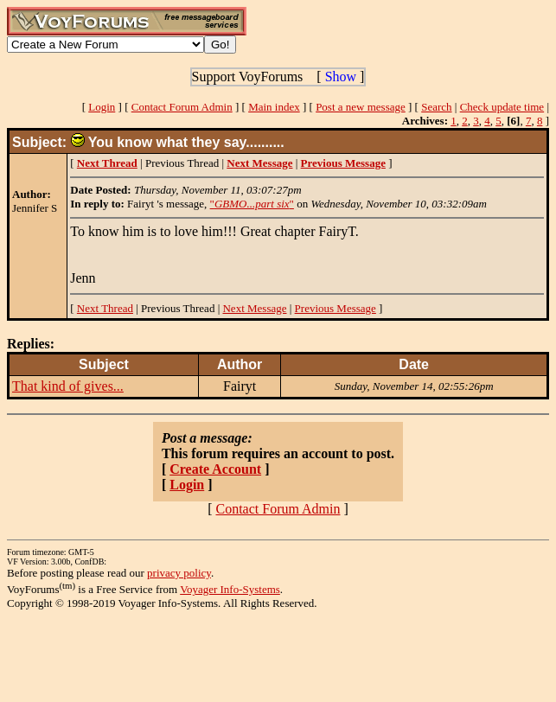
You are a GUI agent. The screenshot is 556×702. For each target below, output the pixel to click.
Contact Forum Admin (182, 106)
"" (252, 203)
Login (101, 106)
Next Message (254, 308)
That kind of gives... (68, 386)
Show (340, 76)
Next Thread (105, 308)
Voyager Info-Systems (230, 589)
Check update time (502, 106)
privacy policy (179, 572)
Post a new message (361, 106)
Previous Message (335, 308)
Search (436, 106)
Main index (274, 106)
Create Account (215, 469)
